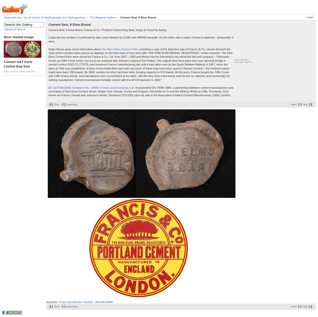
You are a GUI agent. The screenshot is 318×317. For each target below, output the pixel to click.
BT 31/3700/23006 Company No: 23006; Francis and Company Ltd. (92, 87)
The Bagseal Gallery (103, 17)
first (57, 104)
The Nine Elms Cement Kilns (120, 49)
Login (310, 17)
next (293, 104)
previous (72, 104)
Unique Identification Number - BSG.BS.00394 (85, 302)
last (305, 104)
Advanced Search (15, 29)
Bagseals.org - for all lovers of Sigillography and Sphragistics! (45, 17)
